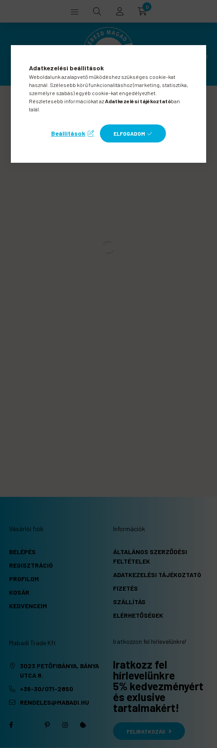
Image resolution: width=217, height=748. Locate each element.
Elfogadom (129, 133)
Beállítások (68, 133)
